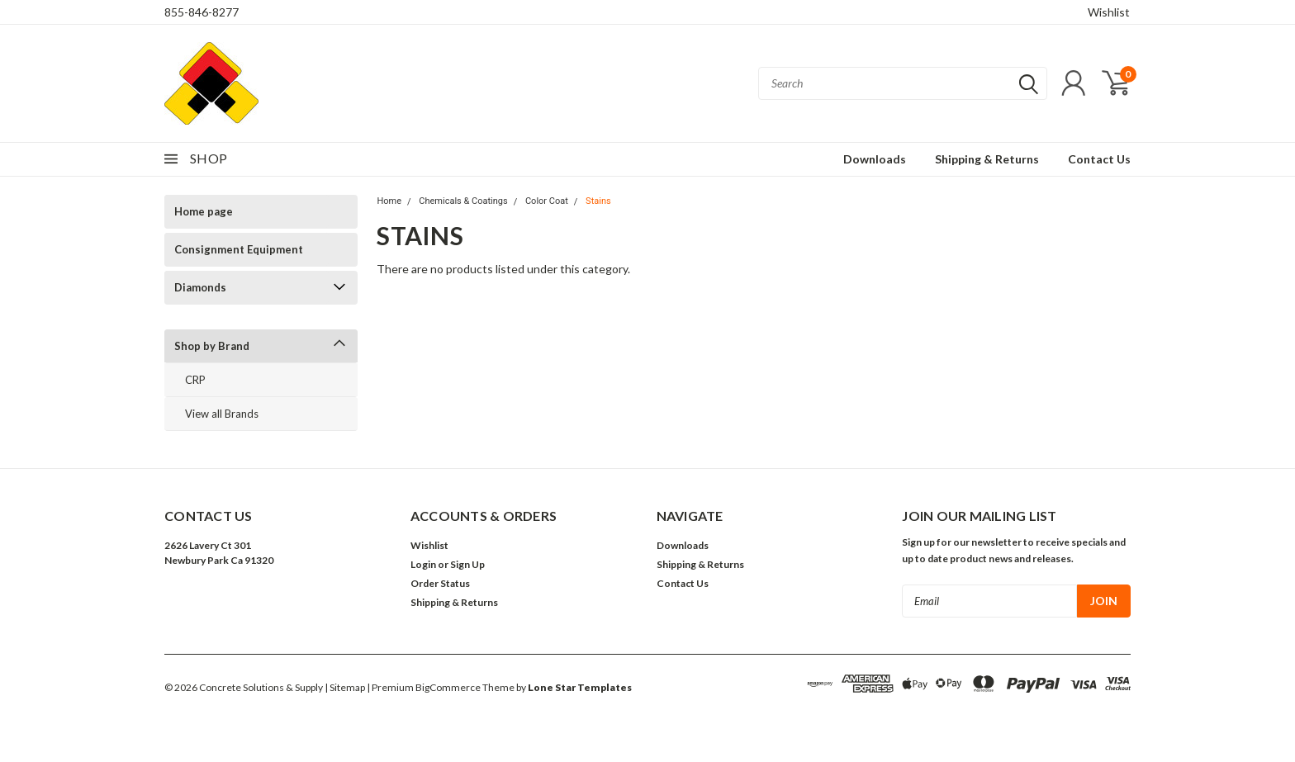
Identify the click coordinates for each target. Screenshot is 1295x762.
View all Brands (222, 413)
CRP (195, 379)
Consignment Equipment (238, 249)
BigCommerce (448, 687)
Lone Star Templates (580, 687)
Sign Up (467, 564)
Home (389, 201)
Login (423, 564)
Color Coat (546, 201)
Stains (598, 201)
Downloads (874, 159)
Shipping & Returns (987, 159)
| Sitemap (345, 687)
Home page (203, 211)
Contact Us (1099, 159)
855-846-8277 (201, 12)
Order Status (440, 583)
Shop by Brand (211, 346)
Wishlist (1109, 12)
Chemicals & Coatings (463, 201)
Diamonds (200, 287)
